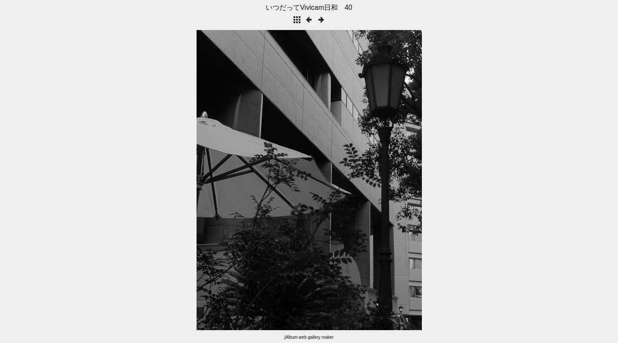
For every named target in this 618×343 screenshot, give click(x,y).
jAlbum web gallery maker (309, 337)
